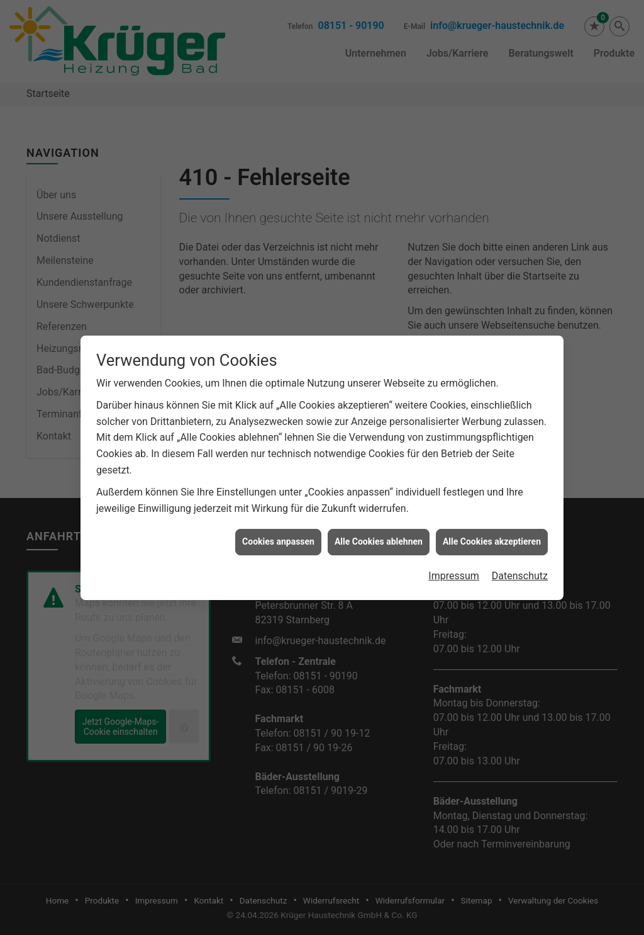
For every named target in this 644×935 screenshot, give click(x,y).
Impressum (453, 563)
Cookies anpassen (278, 528)
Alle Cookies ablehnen (379, 528)
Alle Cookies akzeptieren (492, 528)
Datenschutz (520, 563)
